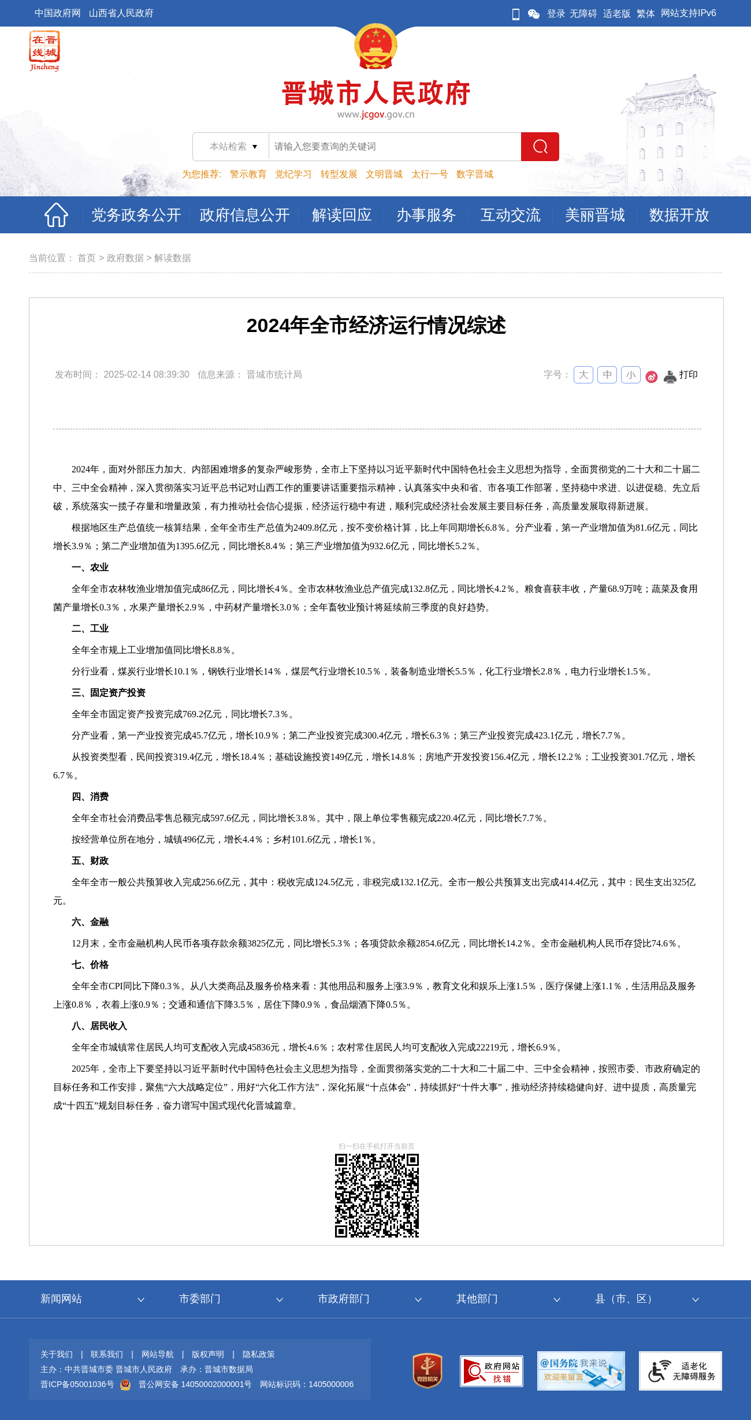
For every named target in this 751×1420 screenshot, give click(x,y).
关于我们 (56, 1354)
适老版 (617, 13)
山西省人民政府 (121, 13)
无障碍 (583, 13)
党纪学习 (293, 174)
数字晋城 (474, 174)
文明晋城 (384, 174)
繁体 (646, 13)
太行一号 (429, 174)
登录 (556, 13)
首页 (86, 258)
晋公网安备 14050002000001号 (195, 1384)
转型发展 (339, 174)
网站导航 (158, 1354)
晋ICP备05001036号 (77, 1384)
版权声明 (208, 1354)
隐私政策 (259, 1354)
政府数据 (125, 258)
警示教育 (248, 174)
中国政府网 (58, 13)
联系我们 (107, 1354)
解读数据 (172, 258)
